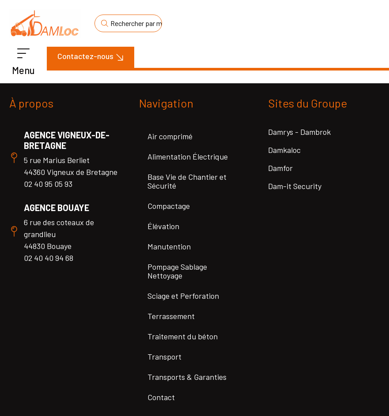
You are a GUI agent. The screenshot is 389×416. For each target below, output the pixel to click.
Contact (161, 397)
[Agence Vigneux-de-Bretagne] (14, 157)
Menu (23, 70)
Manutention (169, 246)
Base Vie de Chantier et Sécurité (187, 181)
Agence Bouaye (56, 207)
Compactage (168, 206)
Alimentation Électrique (187, 156)
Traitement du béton (182, 336)
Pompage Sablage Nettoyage (177, 271)
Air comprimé (170, 136)
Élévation (163, 226)
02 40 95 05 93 (48, 184)
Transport (164, 356)
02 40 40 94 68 (48, 258)
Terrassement (171, 316)
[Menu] (23, 54)
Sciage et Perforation (183, 296)
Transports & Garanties (187, 377)
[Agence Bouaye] (14, 231)
